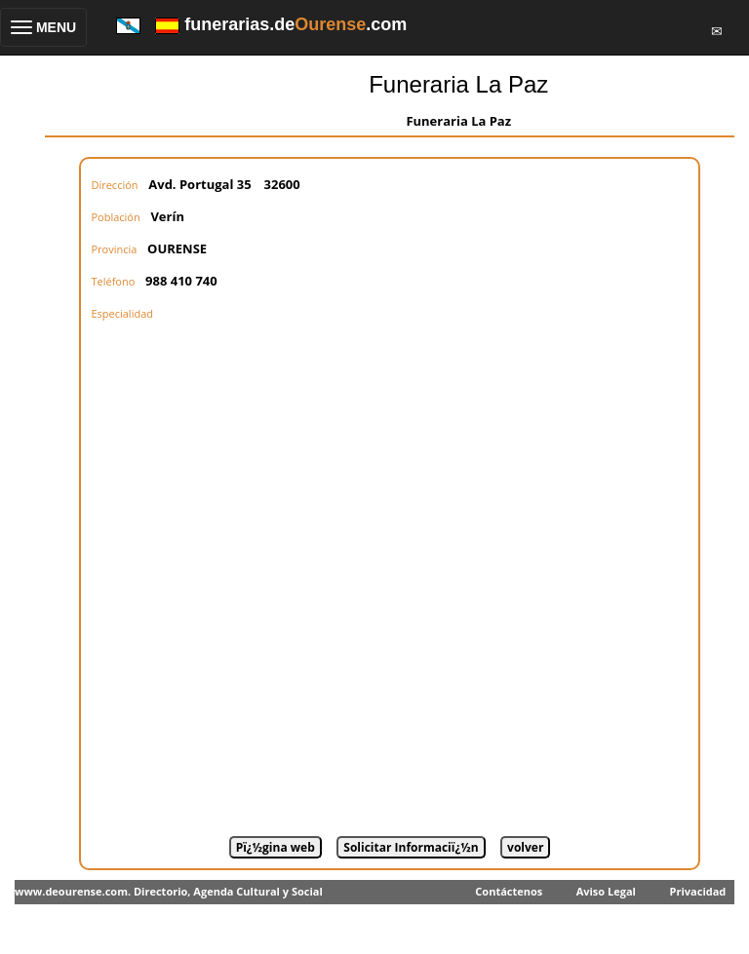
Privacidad (698, 891)
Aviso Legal (606, 891)
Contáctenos (508, 891)
